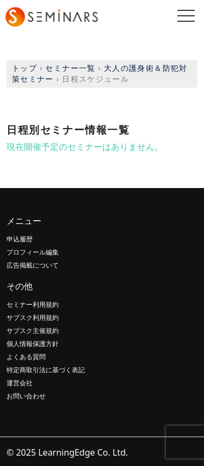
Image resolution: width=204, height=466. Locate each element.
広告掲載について (33, 265)
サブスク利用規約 (33, 317)
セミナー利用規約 (33, 304)
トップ (24, 68)
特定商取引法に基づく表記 (46, 369)
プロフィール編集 (33, 252)
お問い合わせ (26, 396)
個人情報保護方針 (33, 343)
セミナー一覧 (70, 68)
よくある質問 (26, 356)
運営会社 (20, 383)
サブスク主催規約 (33, 330)
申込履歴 (20, 239)
